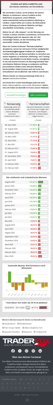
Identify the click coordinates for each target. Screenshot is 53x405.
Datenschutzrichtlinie (18, 78)
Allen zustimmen (38, 95)
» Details (12, 120)
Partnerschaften (39, 104)
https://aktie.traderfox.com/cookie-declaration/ (22, 85)
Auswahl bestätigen (16, 95)
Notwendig (13, 104)
